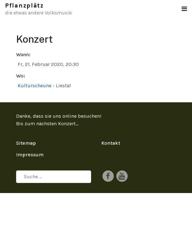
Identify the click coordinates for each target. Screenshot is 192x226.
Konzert (67, 123)
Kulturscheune (34, 86)
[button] (184, 9)
